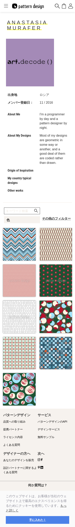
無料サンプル (46, 437)
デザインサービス (49, 429)
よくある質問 (11, 444)
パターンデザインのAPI (52, 421)
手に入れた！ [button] (37, 519)
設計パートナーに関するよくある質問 (20, 470)
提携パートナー (13, 429)
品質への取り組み (14, 421)
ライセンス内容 (13, 437)
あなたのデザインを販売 (18, 460)
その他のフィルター (56, 218)
